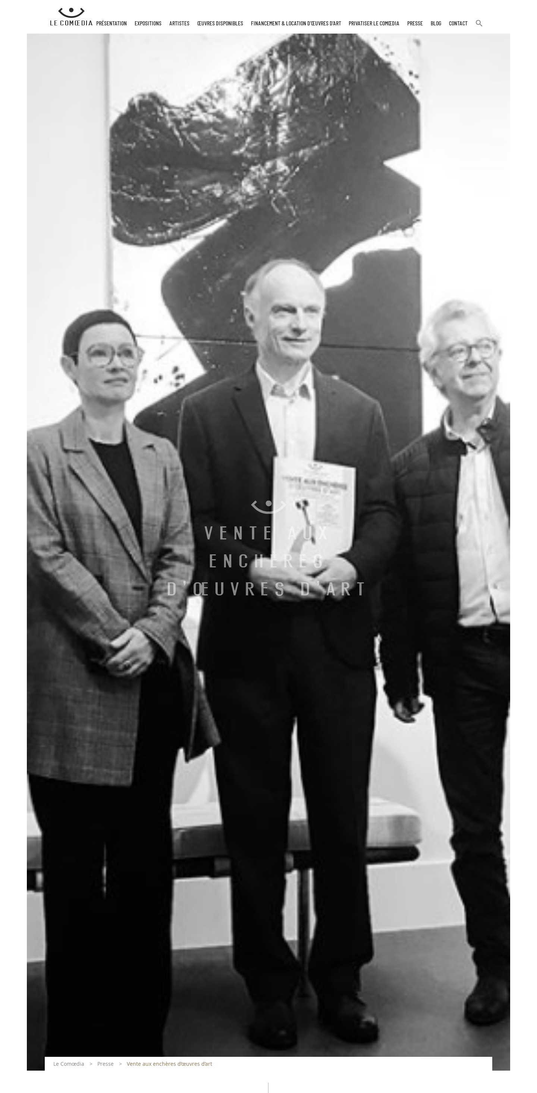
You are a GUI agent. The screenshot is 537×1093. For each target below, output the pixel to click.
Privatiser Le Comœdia (374, 23)
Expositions (148, 23)
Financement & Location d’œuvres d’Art (296, 23)
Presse (415, 23)
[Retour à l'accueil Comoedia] (71, 17)
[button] (479, 26)
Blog (436, 23)
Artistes (179, 23)
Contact (458, 23)
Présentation (111, 23)
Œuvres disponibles (220, 23)
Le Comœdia (68, 1063)
